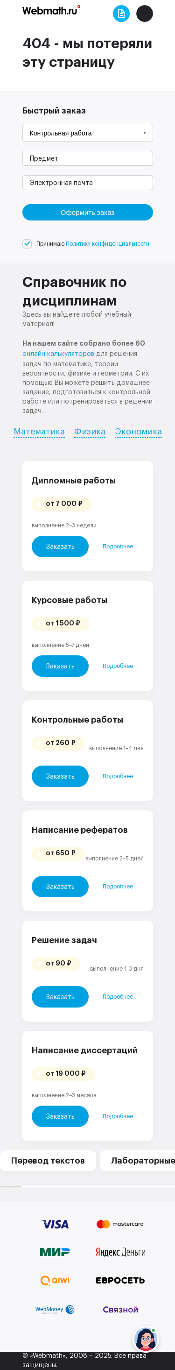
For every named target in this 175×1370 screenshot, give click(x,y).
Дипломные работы (74, 480)
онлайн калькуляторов (58, 354)
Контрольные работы (77, 720)
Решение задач (64, 940)
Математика (39, 431)
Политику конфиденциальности (107, 244)
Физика (89, 431)
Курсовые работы (69, 600)
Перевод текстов (48, 1161)
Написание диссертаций (85, 1050)
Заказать (60, 546)
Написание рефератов (80, 830)
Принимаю (92, 244)
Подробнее (118, 546)
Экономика (138, 431)
